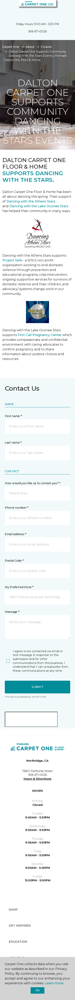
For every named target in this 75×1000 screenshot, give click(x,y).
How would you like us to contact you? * (32, 483)
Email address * (15, 534)
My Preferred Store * (19, 587)
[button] (59, 8)
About (30, 47)
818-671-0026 (37, 31)
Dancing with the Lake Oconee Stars (38, 206)
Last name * (13, 442)
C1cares (46, 47)
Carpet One (10, 47)
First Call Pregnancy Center (40, 335)
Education (18, 941)
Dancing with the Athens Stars (30, 201)
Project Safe (12, 260)
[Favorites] (64, 8)
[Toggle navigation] (5, 8)
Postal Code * (14, 560)
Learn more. (54, 983)
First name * (13, 416)
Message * (12, 611)
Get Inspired (20, 925)
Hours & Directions (37, 779)
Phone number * (16, 507)
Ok (37, 990)
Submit (37, 687)
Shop (13, 909)
